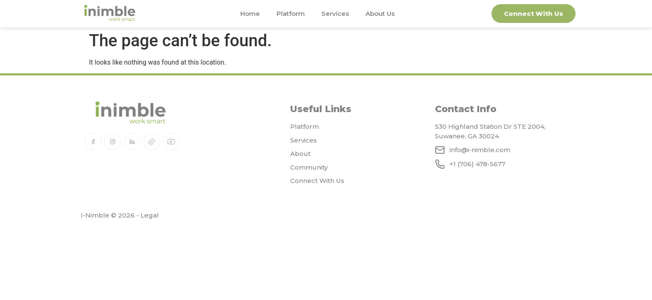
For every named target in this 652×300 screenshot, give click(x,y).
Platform (291, 14)
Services (335, 14)
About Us (380, 14)
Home (250, 14)
